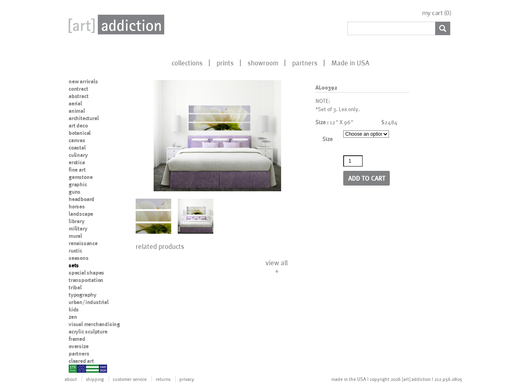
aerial (75, 103)
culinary (78, 155)
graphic (78, 184)
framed (77, 339)
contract (78, 88)
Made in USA (350, 62)
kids (74, 309)
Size (327, 138)
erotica (77, 162)
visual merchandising (94, 324)
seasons (79, 258)
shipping (95, 379)
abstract (78, 96)
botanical (80, 133)
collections (187, 62)
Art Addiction (114, 24)
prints (225, 62)
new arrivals (83, 81)
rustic (75, 250)
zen (73, 316)
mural (75, 236)
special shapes (86, 272)
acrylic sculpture (88, 331)
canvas (77, 140)
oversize (78, 346)
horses (77, 206)
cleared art (81, 361)
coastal (77, 147)
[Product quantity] (353, 161)
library (77, 221)
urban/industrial (89, 302)
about (71, 379)
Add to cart (366, 178)
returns (163, 379)
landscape (81, 213)
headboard (81, 199)
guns (74, 191)
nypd (75, 368)
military (78, 228)
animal (77, 110)
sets (74, 265)
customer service (130, 379)
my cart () (436, 12)
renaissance (83, 243)
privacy (186, 379)
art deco (78, 125)
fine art (77, 169)
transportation (86, 280)
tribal (75, 287)
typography (82, 294)
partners (304, 62)
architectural (83, 118)
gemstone (80, 177)
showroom (263, 62)
